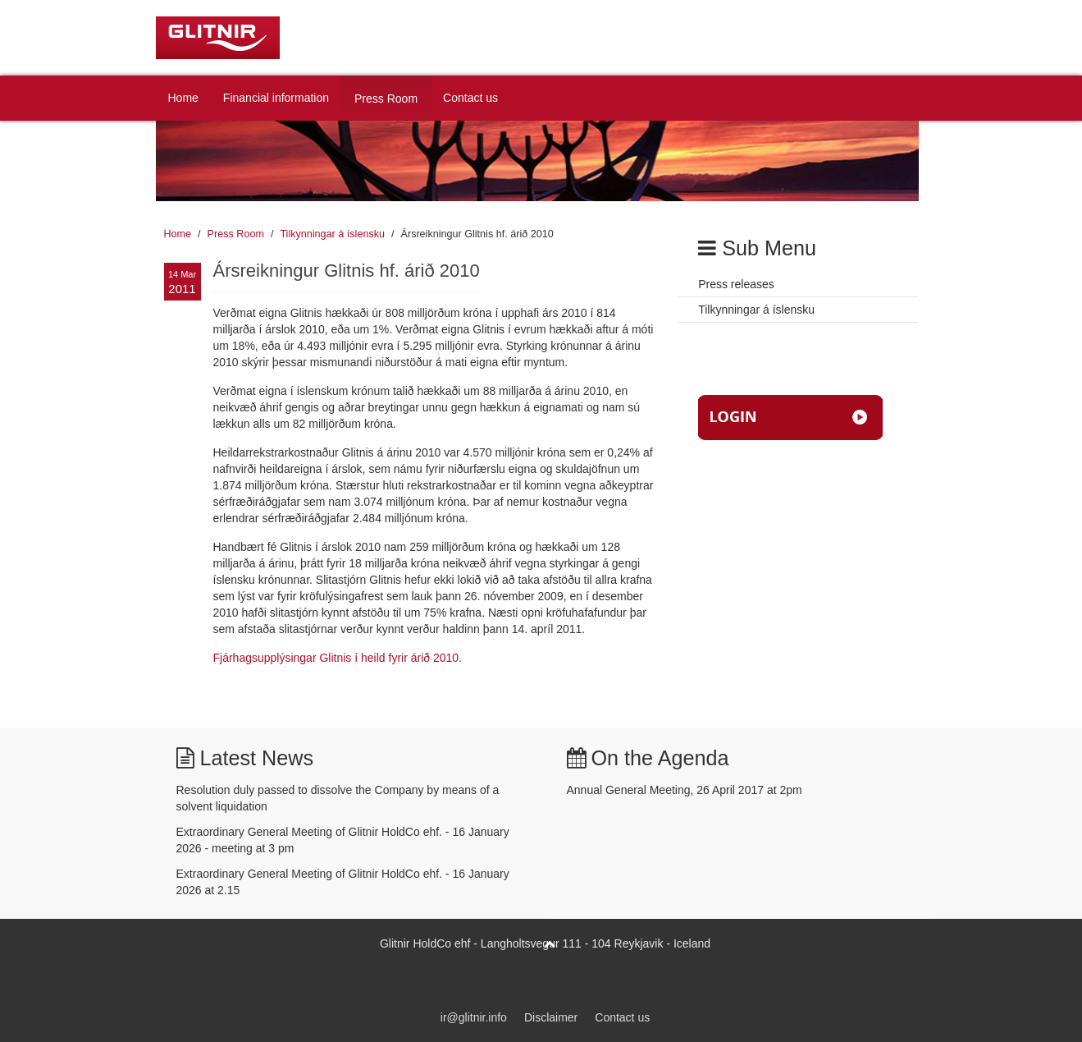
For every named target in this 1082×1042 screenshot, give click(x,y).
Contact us (470, 97)
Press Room (386, 98)
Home (183, 97)
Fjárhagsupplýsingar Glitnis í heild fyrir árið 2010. (337, 657)
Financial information (276, 97)
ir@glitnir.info (474, 1017)
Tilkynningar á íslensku (332, 234)
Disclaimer (551, 1017)
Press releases (736, 284)
